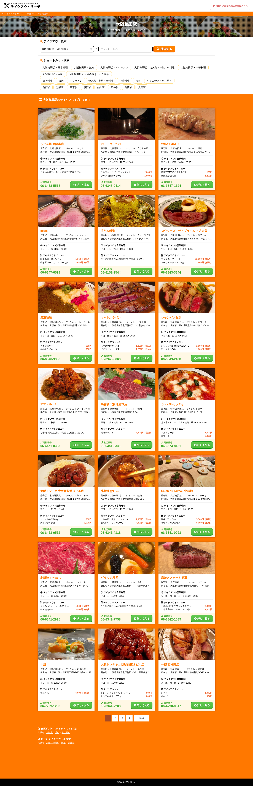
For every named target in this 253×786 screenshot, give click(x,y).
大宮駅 (142, 87)
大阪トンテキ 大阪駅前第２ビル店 (122, 664)
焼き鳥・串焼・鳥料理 (100, 80)
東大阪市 (66, 732)
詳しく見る (81, 184)
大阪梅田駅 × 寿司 (52, 74)
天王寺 (71, 742)
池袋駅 (60, 87)
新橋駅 (128, 87)
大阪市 (49, 732)
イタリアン (76, 80)
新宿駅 (46, 87)
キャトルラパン (111, 317)
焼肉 (61, 80)
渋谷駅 (114, 87)
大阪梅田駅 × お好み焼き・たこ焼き (89, 74)
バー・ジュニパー (112, 144)
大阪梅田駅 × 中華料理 (193, 67)
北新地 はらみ (110, 491)
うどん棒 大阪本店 (52, 144)
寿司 (138, 80)
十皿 (43, 664)
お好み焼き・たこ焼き (159, 80)
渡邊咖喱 (46, 317)
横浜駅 (87, 87)
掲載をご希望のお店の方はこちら (230, 6)
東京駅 (73, 87)
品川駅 (101, 87)
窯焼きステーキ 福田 (174, 577)
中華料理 (125, 80)
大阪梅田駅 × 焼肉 (84, 67)
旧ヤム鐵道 (108, 230)
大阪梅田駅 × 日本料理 (55, 67)
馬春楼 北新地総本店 (114, 404)
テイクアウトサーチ (13, 14)
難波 (63, 742)
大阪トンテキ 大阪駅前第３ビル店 (62, 491)
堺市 (57, 732)
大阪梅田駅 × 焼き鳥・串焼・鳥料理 (154, 67)
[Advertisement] (126, 762)
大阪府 (30, 14)
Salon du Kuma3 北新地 (177, 491)
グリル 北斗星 (110, 577)
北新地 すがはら (50, 577)
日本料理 (47, 80)
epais (44, 230)
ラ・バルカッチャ (172, 404)
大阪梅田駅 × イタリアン (114, 67)
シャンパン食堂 (171, 317)
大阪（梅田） (52, 742)
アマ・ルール (48, 404)
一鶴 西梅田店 (170, 664)
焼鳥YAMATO (170, 144)
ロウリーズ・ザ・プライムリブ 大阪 (184, 230)
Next (141, 718)
